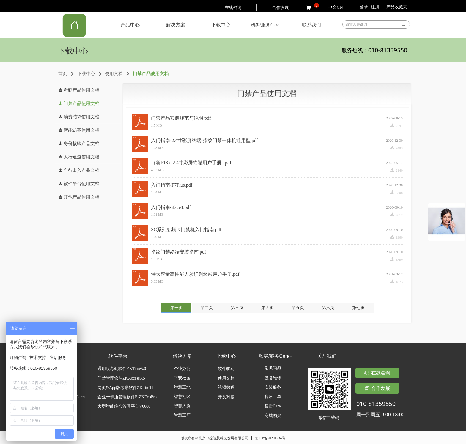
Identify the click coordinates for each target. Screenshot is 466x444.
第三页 (237, 308)
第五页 (298, 308)
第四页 (267, 308)
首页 (62, 73)
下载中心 (86, 73)
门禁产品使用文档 (151, 73)
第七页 (358, 308)
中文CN (335, 7)
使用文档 (114, 73)
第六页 (328, 308)
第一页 (176, 308)
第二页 (207, 308)
